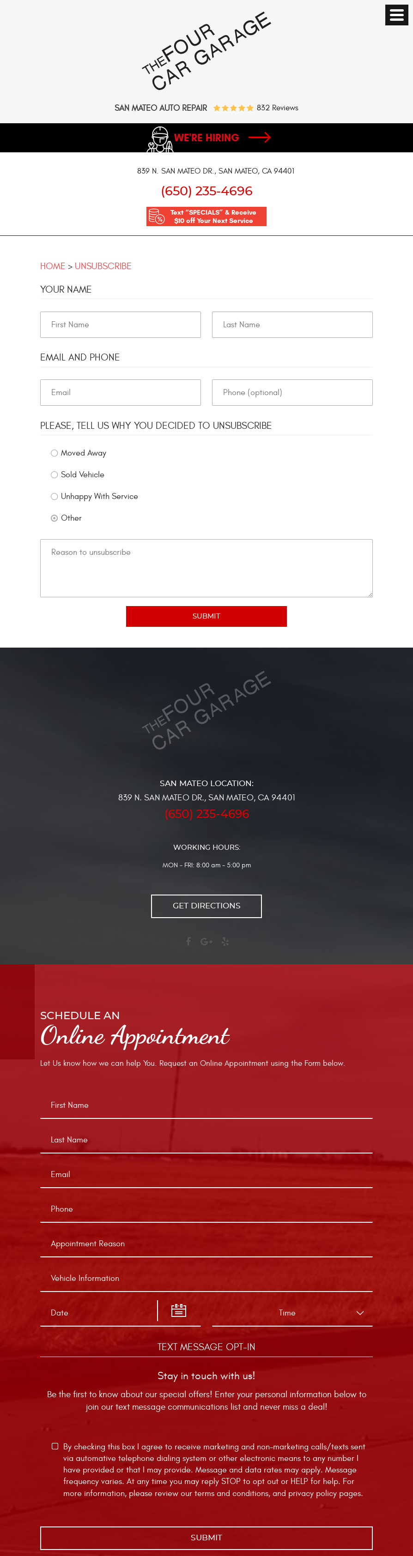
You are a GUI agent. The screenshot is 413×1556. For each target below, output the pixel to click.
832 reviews (277, 108)
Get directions (207, 906)
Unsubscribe (103, 266)
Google (206, 946)
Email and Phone (80, 357)
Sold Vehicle (82, 475)
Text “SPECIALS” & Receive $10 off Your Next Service (213, 216)
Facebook (188, 946)
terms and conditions (231, 1493)
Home (53, 266)
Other (71, 518)
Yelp (225, 946)
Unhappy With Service (99, 496)
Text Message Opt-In (206, 1347)
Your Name (66, 289)
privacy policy (312, 1493)
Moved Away (83, 453)
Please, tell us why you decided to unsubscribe (156, 426)
